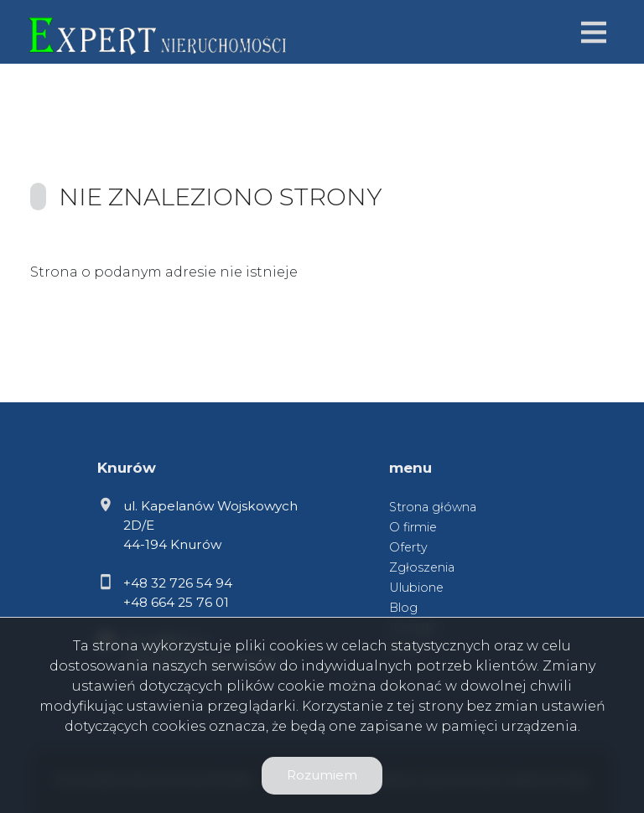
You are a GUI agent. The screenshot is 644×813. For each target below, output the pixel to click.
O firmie (413, 527)
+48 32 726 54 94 (177, 583)
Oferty (408, 547)
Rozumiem (322, 775)
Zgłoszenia (421, 567)
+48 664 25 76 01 (176, 602)
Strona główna (432, 507)
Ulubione (416, 587)
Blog (403, 607)
